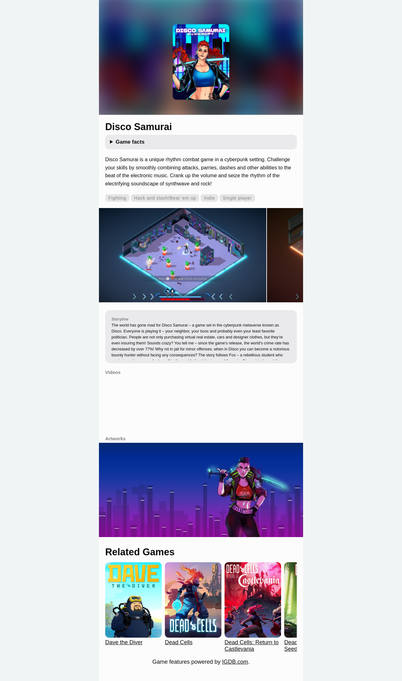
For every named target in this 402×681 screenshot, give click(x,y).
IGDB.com (235, 662)
